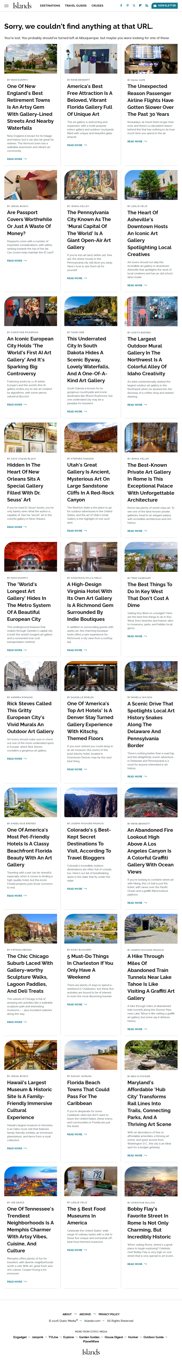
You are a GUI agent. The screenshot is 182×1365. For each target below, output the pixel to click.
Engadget (20, 1337)
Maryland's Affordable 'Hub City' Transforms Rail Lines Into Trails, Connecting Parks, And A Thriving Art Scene (149, 1103)
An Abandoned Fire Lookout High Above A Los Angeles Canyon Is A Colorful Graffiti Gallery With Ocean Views (150, 851)
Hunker (133, 1337)
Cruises (97, 5)
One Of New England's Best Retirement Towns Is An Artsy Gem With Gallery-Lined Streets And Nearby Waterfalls (30, 107)
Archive (85, 1314)
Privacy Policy (109, 1314)
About (67, 1314)
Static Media (67, 1321)
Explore (68, 1337)
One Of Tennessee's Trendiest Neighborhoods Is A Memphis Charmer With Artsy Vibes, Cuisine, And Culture (30, 1230)
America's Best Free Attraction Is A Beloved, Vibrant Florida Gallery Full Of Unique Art (89, 100)
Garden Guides (89, 1337)
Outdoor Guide (153, 1337)
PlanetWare (91, 1341)
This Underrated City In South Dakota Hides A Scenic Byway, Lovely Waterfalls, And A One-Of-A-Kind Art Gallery (88, 359)
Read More (14, 159)
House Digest (114, 1337)
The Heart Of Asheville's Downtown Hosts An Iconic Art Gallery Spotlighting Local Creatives (149, 233)
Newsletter (164, 5)
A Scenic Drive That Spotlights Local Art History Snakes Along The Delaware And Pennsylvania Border (151, 724)
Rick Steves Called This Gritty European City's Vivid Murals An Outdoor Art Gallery (30, 717)
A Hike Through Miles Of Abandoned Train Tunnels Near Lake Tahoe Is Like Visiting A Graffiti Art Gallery (151, 977)
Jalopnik (37, 1337)
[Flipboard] (140, 6)
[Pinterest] (127, 6)
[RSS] (147, 6)
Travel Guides (76, 5)
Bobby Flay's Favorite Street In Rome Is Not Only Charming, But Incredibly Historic (149, 1223)
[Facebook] (121, 6)
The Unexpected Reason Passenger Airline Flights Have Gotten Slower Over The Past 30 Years (150, 100)
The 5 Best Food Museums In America (86, 1216)
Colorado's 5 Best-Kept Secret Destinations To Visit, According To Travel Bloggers (89, 844)
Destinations (50, 5)
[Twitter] (134, 6)
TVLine (53, 1337)
